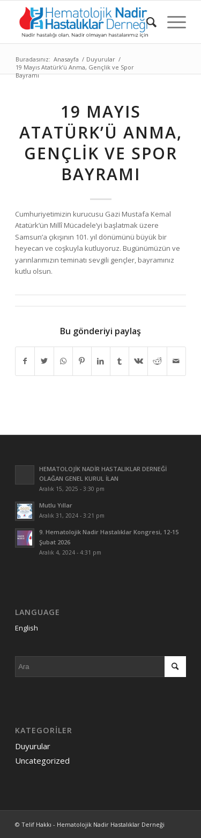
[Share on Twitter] (44, 361)
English (26, 628)
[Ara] (146, 22)
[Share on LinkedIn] (101, 361)
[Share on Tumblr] (119, 361)
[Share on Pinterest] (82, 361)
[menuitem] (146, 22)
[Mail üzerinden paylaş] (176, 361)
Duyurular (32, 746)
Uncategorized (42, 760)
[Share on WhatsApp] (63, 361)
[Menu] (171, 22)
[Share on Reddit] (157, 361)
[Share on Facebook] (25, 361)
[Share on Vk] (138, 361)
